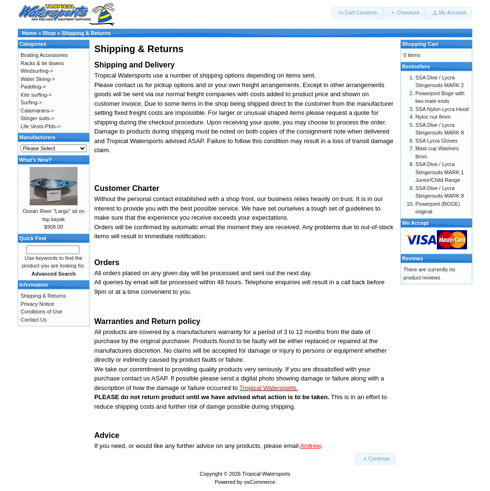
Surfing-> (31, 102)
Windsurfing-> (37, 71)
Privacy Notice (37, 304)
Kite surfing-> (36, 95)
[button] (357, 13)
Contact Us (33, 320)
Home (29, 33)
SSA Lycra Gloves (436, 141)
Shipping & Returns (86, 33)
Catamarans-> (37, 110)
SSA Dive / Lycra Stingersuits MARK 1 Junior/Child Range (439, 172)
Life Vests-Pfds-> (40, 126)
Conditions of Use (41, 311)
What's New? (35, 160)
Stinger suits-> (38, 118)
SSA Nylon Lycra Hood (441, 109)
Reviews (412, 258)
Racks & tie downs (42, 63)
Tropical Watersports (266, 474)
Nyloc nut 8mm (432, 117)
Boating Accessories (44, 55)
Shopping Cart (420, 44)
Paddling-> (33, 86)
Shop (49, 33)
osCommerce (259, 482)
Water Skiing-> (38, 79)
